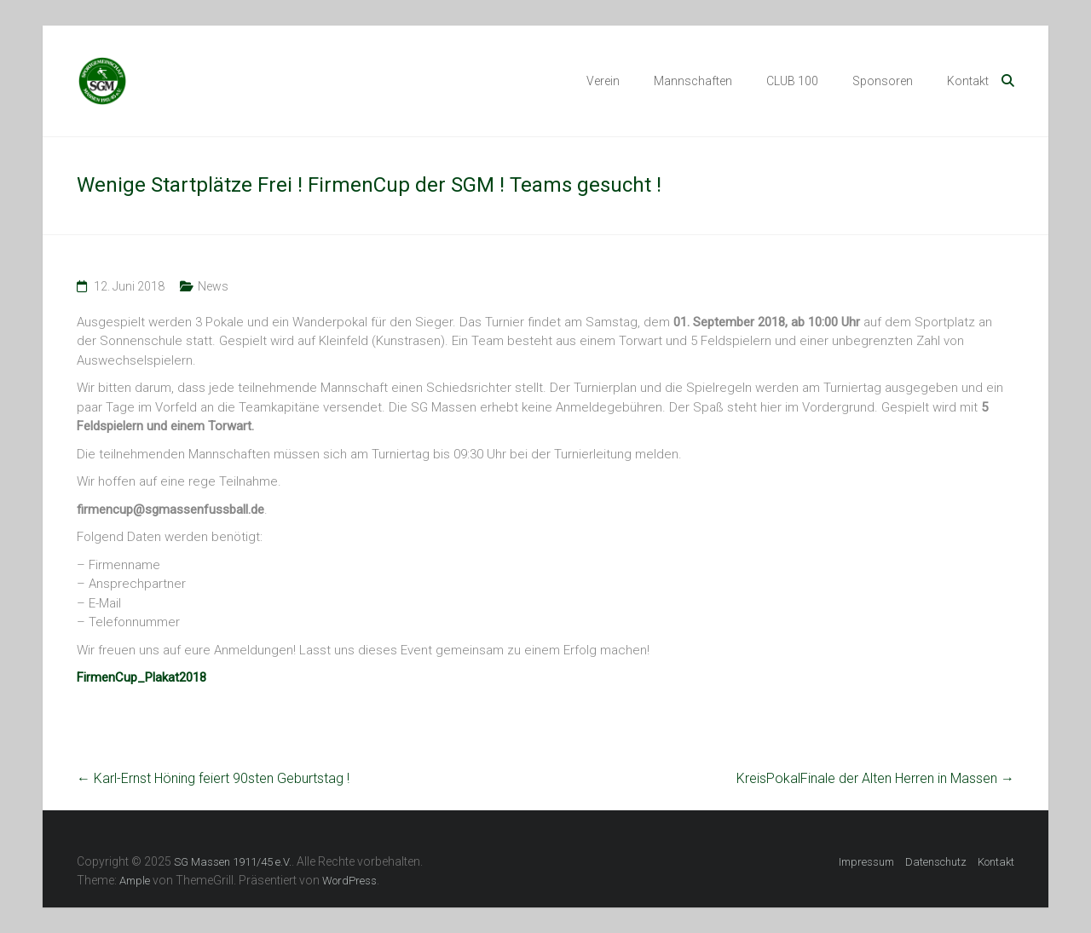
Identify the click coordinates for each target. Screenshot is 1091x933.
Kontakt (968, 81)
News (213, 286)
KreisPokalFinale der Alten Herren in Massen (875, 778)
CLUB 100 (792, 81)
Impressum (866, 861)
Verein (603, 81)
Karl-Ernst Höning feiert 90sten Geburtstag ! (213, 778)
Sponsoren (882, 81)
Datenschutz (936, 861)
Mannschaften (693, 81)
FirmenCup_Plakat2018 (141, 677)
